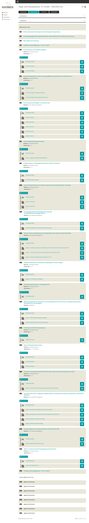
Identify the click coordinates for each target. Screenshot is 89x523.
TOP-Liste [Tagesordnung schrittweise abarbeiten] (44, 12)
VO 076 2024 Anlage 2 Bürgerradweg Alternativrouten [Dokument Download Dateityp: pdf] (37, 97)
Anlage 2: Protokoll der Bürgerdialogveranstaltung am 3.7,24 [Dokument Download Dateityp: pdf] (38, 257)
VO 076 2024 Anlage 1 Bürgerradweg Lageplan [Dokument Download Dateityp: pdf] (35, 92)
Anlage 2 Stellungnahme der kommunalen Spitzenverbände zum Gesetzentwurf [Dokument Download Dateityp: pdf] (42, 414)
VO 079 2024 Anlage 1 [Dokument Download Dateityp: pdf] (30, 66)
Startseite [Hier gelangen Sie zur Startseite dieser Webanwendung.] (5, 12)
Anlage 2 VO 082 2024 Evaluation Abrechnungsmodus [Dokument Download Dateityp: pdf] (37, 322)
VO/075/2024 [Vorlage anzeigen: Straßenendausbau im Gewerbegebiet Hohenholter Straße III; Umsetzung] (24, 171)
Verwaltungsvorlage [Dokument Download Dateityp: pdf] (30, 61)
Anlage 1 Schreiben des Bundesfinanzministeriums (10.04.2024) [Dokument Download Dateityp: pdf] (39, 409)
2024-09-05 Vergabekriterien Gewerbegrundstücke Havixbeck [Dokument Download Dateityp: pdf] (38, 227)
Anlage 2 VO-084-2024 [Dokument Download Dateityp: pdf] (30, 206)
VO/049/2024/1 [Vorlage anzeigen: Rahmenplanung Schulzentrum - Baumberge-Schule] (25, 292)
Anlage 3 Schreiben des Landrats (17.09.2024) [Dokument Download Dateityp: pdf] (35, 418)
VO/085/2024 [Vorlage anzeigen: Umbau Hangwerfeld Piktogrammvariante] (24, 149)
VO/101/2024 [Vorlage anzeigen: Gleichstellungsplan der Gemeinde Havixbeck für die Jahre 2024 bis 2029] (24, 434)
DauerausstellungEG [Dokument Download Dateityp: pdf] (30, 361)
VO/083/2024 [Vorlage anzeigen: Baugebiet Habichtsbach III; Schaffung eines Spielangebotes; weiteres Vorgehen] (24, 270)
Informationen (23, 12)
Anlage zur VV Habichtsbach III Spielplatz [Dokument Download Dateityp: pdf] (34, 279)
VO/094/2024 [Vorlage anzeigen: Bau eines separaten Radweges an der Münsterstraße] (24, 108)
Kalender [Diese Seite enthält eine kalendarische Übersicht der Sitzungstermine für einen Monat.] (4, 14)
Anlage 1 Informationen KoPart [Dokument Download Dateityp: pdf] (32, 465)
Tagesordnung (34, 12)
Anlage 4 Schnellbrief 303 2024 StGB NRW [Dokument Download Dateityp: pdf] (34, 423)
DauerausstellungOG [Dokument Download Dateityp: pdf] (30, 366)
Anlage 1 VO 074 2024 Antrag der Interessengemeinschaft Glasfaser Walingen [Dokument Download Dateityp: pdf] (42, 388)
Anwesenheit (54, 12)
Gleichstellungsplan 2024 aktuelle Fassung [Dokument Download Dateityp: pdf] (34, 443)
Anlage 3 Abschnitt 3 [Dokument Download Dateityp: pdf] (30, 126)
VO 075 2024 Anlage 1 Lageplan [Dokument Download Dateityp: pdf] (32, 179)
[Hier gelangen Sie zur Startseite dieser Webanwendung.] (7, 5)
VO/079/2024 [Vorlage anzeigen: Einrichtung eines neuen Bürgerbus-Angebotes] (24, 57)
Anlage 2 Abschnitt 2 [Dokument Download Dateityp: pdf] (30, 122)
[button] (7, 17)
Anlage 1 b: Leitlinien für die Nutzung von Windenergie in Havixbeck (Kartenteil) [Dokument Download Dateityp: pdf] (42, 252)
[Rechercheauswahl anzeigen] (82, 7)
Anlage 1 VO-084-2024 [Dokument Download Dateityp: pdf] (30, 201)
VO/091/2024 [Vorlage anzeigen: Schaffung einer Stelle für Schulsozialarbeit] (24, 335)
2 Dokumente (23, 20)
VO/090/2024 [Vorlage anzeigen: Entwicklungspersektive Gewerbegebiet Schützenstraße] (24, 219)
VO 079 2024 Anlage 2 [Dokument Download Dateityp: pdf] (30, 70)
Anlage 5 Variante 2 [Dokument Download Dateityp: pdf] (30, 136)
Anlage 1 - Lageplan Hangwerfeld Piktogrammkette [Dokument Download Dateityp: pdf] (36, 157)
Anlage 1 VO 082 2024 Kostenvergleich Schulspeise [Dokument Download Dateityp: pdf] (36, 317)
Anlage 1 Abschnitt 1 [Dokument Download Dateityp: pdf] (30, 117)
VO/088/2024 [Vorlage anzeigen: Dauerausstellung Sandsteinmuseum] (24, 352)
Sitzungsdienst (82, 518)
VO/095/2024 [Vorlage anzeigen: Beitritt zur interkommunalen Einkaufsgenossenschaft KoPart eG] (24, 456)
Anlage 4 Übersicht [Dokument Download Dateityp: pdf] (30, 131)
